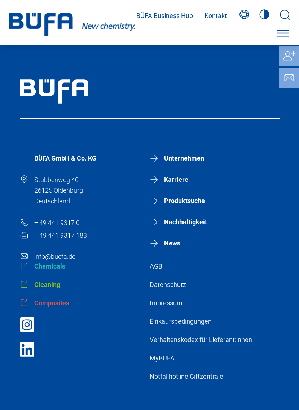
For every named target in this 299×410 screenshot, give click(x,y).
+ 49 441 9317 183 (60, 235)
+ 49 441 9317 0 (57, 222)
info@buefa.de (54, 256)
